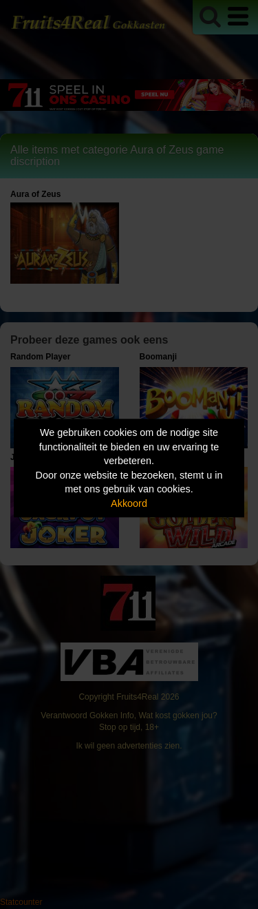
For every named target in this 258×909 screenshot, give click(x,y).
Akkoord (129, 503)
